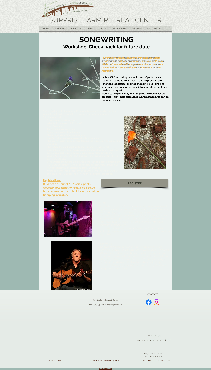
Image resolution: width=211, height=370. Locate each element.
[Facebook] (148, 302)
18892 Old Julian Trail (153, 353)
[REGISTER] (134, 183)
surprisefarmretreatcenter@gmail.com (154, 340)
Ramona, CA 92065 (153, 356)
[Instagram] (156, 302)
